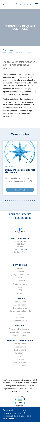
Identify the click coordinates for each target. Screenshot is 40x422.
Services (20, 298)
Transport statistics (20, 335)
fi (22, 4)
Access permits (20, 347)
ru (31, 4)
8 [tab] (20, 200)
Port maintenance (20, 308)
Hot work (20, 356)
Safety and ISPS (20, 350)
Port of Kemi (20, 265)
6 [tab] (16, 200)
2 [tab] (7, 200)
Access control (19, 305)
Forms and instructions (20, 340)
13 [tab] (30, 200)
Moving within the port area (20, 332)
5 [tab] (14, 200)
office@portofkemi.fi (20, 252)
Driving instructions (20, 249)
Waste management (20, 362)
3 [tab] (9, 200)
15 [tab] (34, 200)
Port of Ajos (20, 268)
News (20, 278)
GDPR (19, 290)
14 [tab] (32, 200)
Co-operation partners (20, 320)
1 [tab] (5, 200)
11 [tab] (26, 200)
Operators (20, 317)
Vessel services (20, 302)
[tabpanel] (20, 168)
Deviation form (20, 353)
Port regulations (20, 344)
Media (20, 287)
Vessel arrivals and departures (20, 329)
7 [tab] (18, 200)
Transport (20, 326)
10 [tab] (24, 200)
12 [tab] (28, 200)
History (20, 293)
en (26, 4)
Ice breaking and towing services (20, 311)
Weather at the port (20, 284)
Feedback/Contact (20, 365)
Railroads (20, 359)
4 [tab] (11, 200)
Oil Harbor (20, 271)
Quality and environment (20, 275)
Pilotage (20, 314)
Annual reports (19, 281)
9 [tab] (22, 200)
